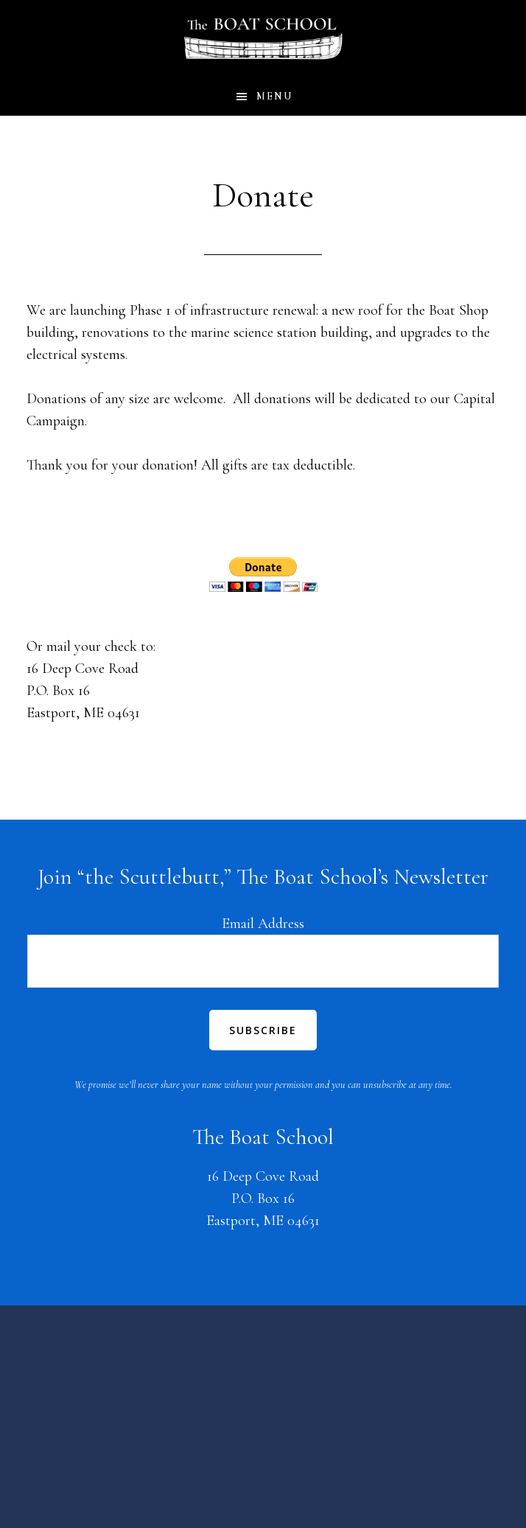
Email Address (263, 923)
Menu (274, 96)
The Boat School (263, 39)
